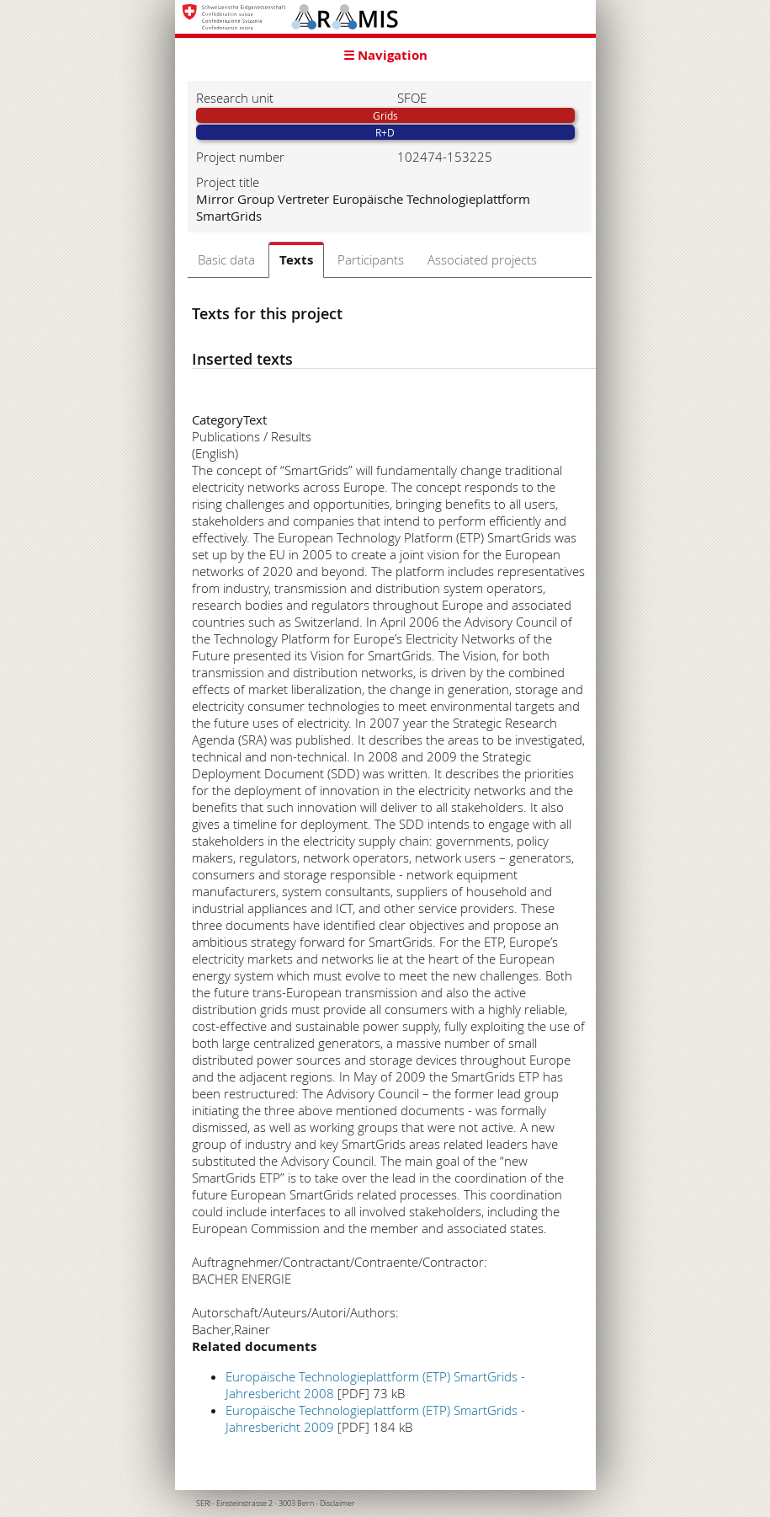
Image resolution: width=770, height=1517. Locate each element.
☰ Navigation (385, 55)
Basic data (226, 259)
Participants (370, 259)
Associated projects (482, 259)
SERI (203, 1503)
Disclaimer (337, 1503)
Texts (296, 260)
